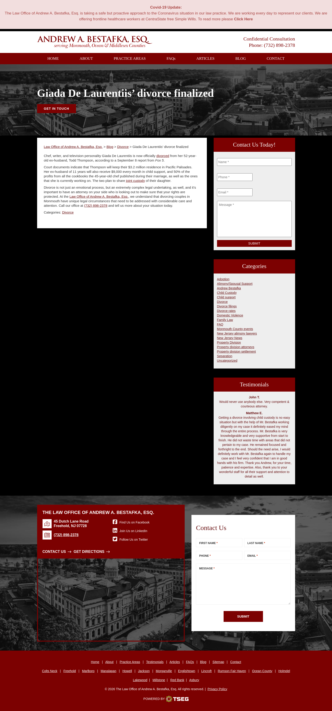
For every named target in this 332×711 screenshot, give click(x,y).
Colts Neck (49, 671)
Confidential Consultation (269, 39)
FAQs (190, 662)
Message (207, 568)
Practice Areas (130, 58)
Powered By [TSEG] (166, 699)
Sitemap (218, 662)
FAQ (171, 58)
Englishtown (186, 671)
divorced (162, 156)
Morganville (164, 671)
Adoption (223, 279)
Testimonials (155, 662)
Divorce (68, 212)
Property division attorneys (235, 347)
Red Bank (177, 680)
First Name (208, 543)
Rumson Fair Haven (232, 671)
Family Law (225, 320)
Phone (205, 555)
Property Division (229, 342)
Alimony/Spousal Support (235, 283)
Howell (127, 671)
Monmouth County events (235, 329)
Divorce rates (226, 311)
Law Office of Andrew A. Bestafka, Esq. (98, 196)
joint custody (135, 181)
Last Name (256, 543)
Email (252, 555)
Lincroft (206, 671)
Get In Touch (56, 108)
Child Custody (227, 293)
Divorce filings (227, 306)
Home (53, 58)
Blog (240, 58)
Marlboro (88, 671)
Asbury (194, 680)
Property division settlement (236, 351)
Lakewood (140, 680)
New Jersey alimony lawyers (237, 333)
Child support (226, 297)
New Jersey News (229, 338)
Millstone (159, 680)
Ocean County (262, 671)
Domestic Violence (230, 315)
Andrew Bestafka (229, 288)
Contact (275, 58)
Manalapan (108, 671)
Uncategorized (227, 360)
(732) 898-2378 (279, 45)
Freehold (69, 671)
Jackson (144, 671)
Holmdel (284, 671)
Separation (224, 356)
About (86, 58)
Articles (205, 58)
